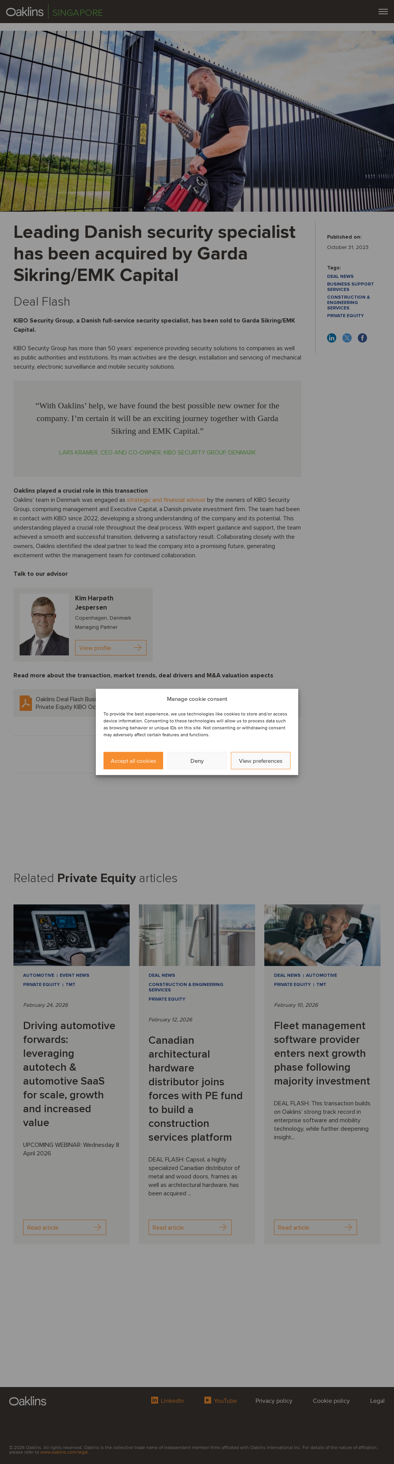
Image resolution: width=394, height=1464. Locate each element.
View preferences (260, 760)
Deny (197, 760)
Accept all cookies (133, 760)
